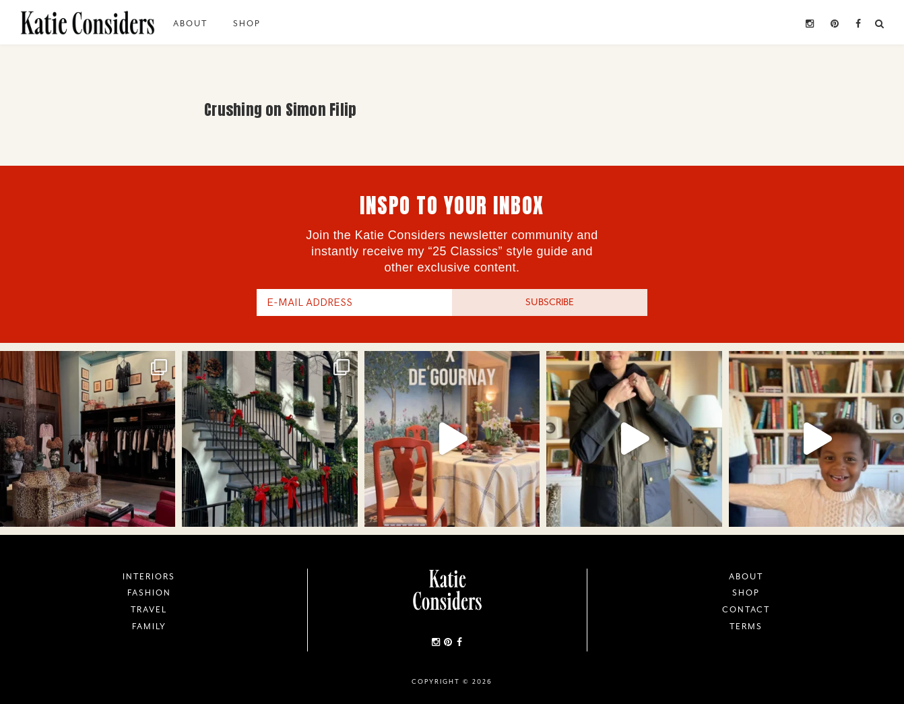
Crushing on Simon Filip (280, 109)
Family (149, 626)
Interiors (149, 576)
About (190, 23)
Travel (149, 609)
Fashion (149, 592)
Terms (746, 626)
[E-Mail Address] (354, 302)
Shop (247, 23)
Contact (746, 609)
